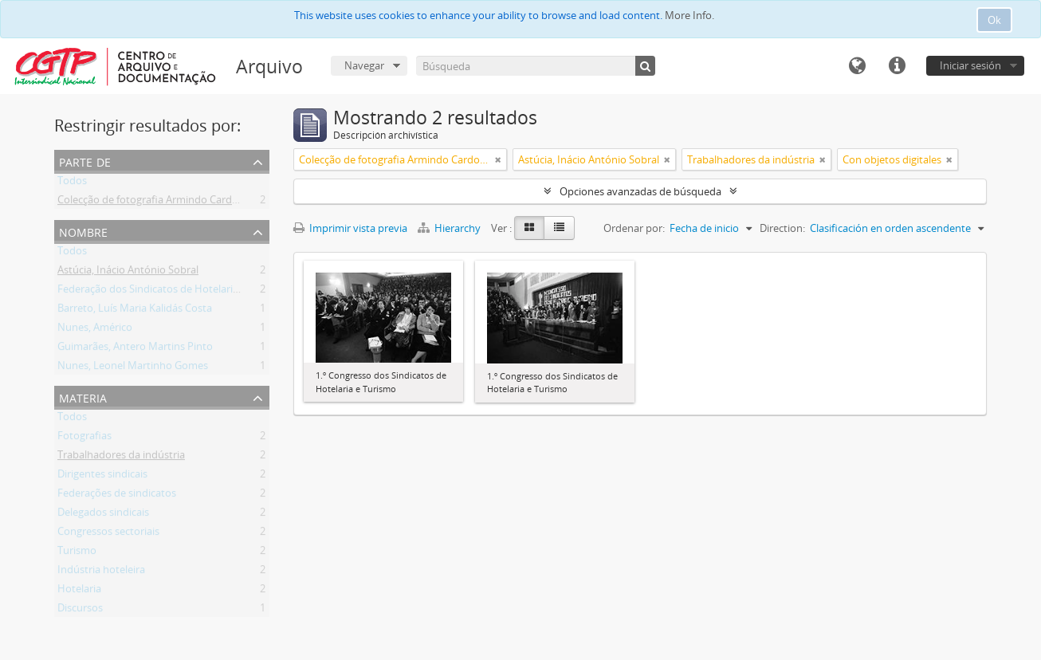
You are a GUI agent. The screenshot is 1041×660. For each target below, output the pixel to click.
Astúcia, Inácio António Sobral (127, 272)
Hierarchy (450, 228)
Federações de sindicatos (116, 496)
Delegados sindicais (103, 515)
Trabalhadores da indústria (121, 457)
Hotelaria (79, 591)
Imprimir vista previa (350, 228)
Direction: (782, 228)
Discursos (80, 610)
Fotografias (84, 438)
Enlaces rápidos (897, 66)
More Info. (689, 15)
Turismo (76, 553)
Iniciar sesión (970, 65)
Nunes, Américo (94, 330)
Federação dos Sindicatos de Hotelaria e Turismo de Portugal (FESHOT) (224, 292)
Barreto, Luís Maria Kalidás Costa (134, 311)
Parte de (85, 160)
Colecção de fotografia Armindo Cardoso (153, 202)
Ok (994, 20)
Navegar (364, 65)
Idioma (857, 66)
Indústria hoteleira (101, 572)
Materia (83, 396)
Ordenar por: (634, 228)
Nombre (83, 231)
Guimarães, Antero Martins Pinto (135, 349)
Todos (72, 183)
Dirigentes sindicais (102, 476)
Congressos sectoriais (108, 534)
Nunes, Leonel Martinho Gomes (132, 368)
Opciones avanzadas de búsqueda (640, 191)
